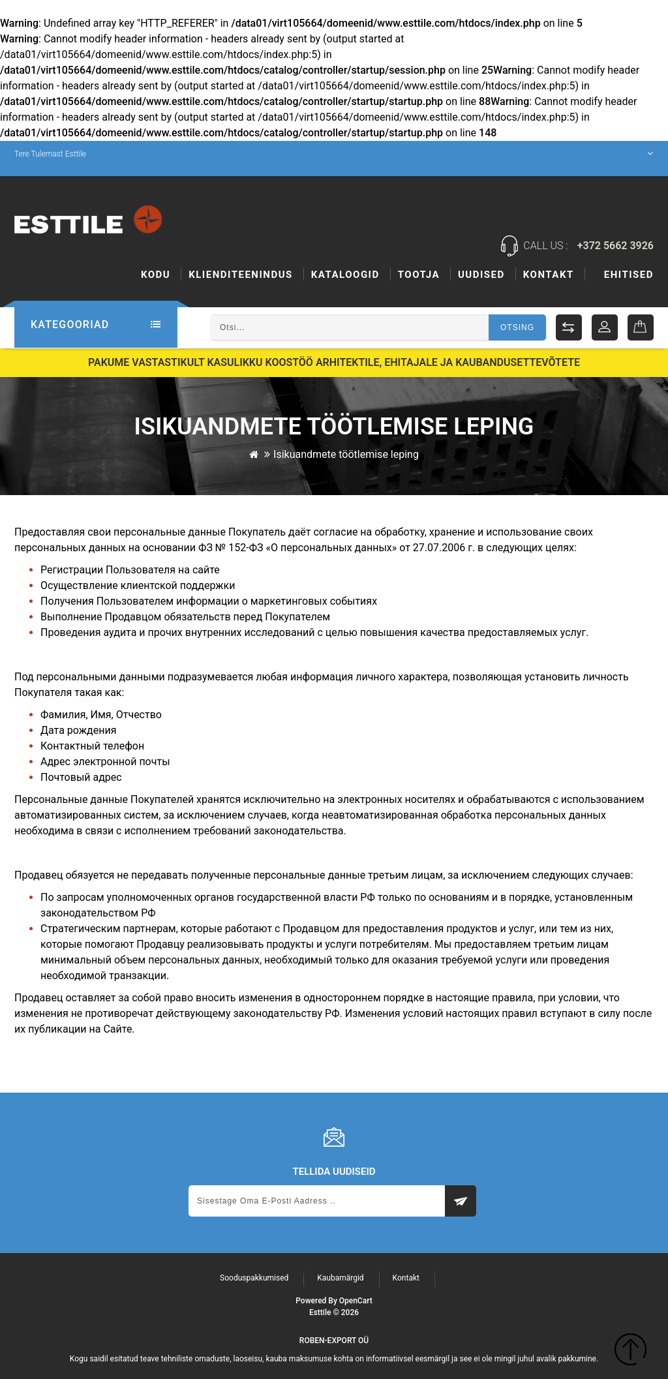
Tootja (487, 274)
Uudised (549, 274)
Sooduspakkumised (254, 1277)
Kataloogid (345, 274)
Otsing (517, 327)
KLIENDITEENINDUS (241, 274)
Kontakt (628, 274)
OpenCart (355, 1300)
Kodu (155, 274)
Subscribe (460, 1201)
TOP (630, 1351)
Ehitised (423, 274)
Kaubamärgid (340, 1277)
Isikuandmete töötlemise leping (346, 453)
